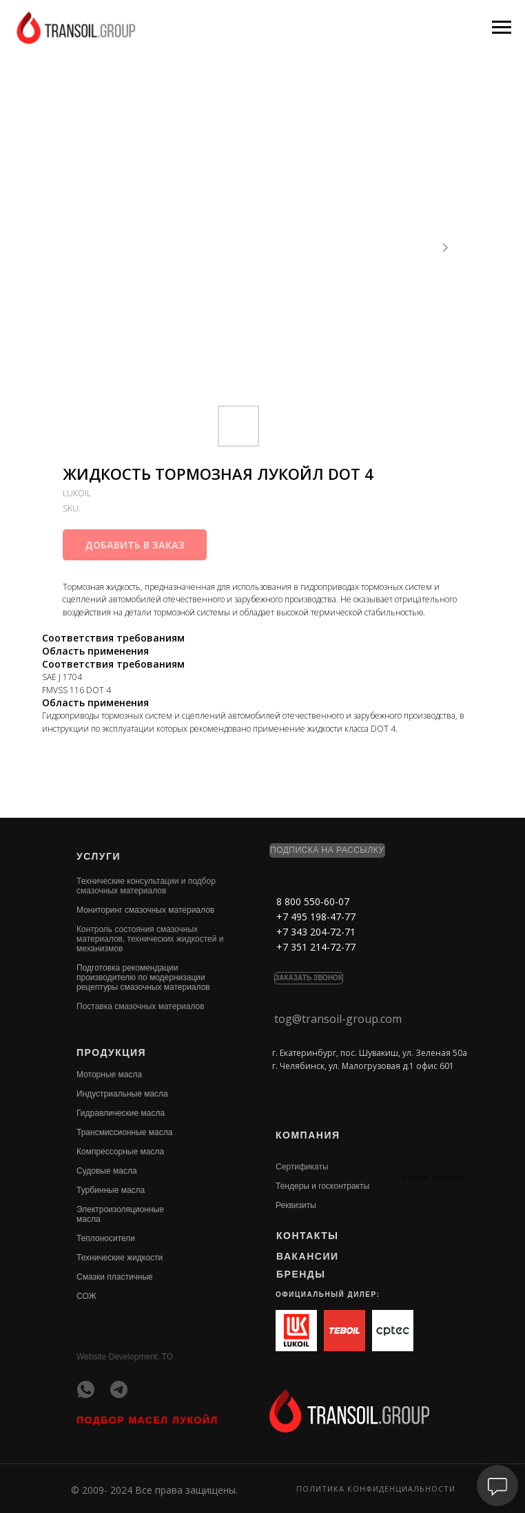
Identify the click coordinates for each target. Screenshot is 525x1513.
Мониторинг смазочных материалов (145, 910)
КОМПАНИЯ (308, 1135)
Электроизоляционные (120, 1209)
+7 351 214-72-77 (316, 946)
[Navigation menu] (501, 27)
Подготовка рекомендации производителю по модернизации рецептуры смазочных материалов (143, 977)
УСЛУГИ (98, 856)
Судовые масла (106, 1171)
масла (88, 1219)
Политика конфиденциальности (375, 1488)
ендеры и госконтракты (324, 1186)
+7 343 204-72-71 (316, 931)
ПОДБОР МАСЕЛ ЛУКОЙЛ (147, 1420)
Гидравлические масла (120, 1113)
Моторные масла (109, 1074)
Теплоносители (105, 1238)
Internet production (434, 1178)
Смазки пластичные (114, 1277)
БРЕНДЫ (301, 1274)
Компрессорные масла (120, 1151)
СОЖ (86, 1296)
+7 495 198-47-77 (316, 916)
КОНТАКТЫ (307, 1235)
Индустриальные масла (122, 1094)
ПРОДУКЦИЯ (111, 1052)
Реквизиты (296, 1205)
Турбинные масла (110, 1190)
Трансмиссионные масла (124, 1132)
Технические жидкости (119, 1257)
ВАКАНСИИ (307, 1256)
